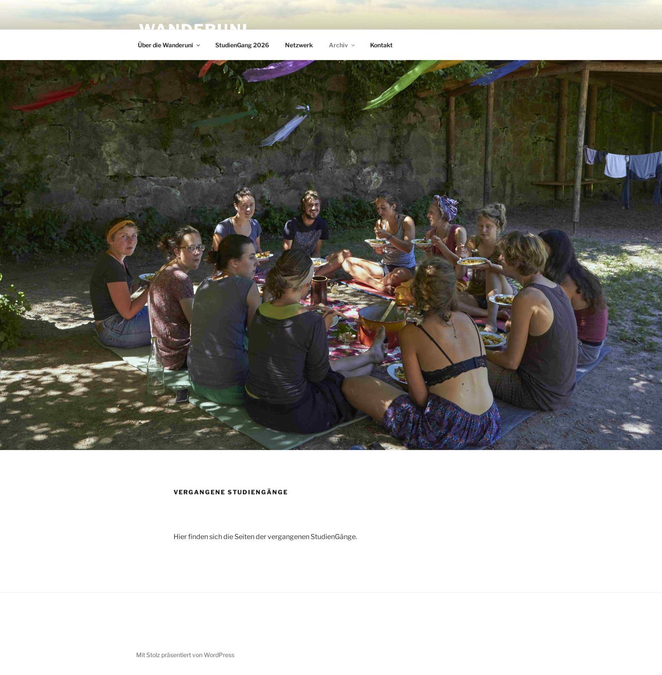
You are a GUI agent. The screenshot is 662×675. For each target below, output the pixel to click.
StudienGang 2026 (242, 45)
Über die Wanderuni (169, 45)
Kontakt (381, 45)
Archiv (342, 45)
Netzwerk (299, 45)
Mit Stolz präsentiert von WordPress (185, 654)
